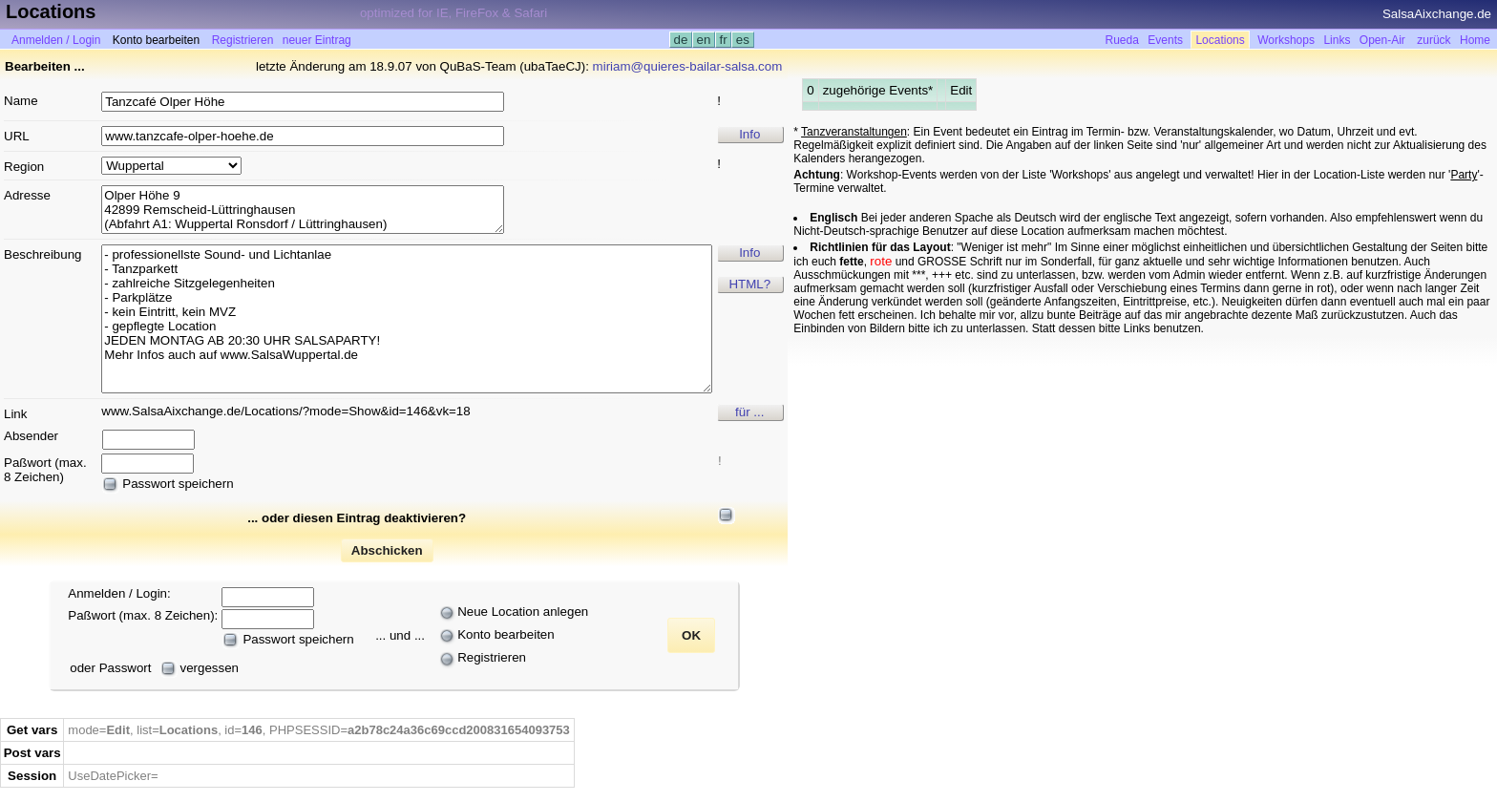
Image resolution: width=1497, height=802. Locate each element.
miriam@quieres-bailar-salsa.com (688, 66)
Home (1475, 40)
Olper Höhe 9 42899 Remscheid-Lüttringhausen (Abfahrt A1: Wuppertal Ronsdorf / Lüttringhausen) (302, 209)
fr (723, 39)
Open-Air (1382, 40)
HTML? (749, 284)
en (703, 39)
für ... (749, 412)
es (742, 39)
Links (1336, 40)
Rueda (1122, 40)
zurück (1433, 40)
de (680, 39)
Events (1165, 40)
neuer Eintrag (317, 40)
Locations (1219, 40)
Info (749, 134)
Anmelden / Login (55, 40)
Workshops (1286, 40)
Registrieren (243, 40)
